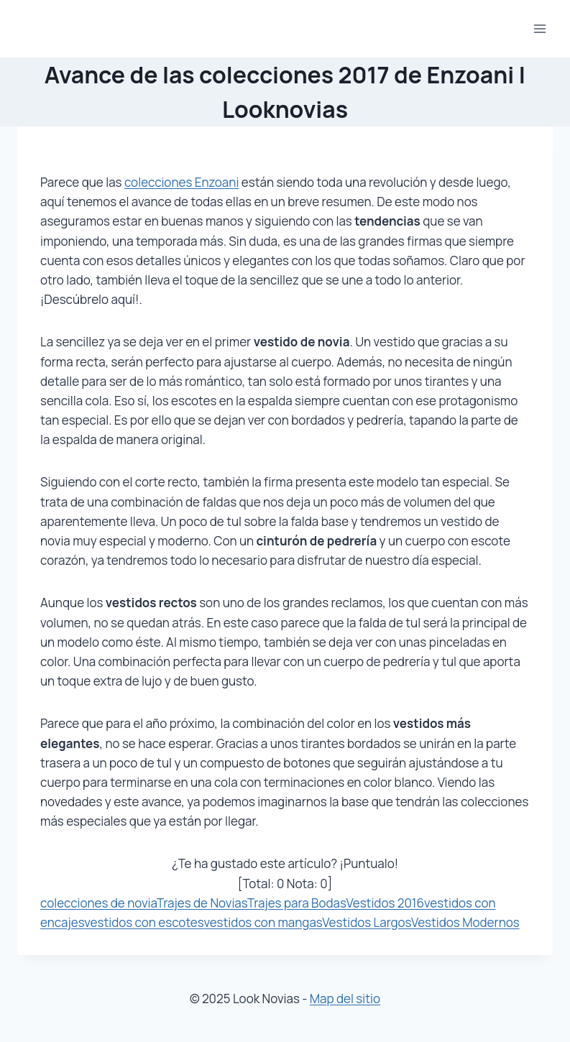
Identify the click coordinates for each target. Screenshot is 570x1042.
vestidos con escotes (143, 922)
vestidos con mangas (262, 922)
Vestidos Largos (366, 922)
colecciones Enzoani (181, 182)
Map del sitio (345, 998)
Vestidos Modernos (465, 922)
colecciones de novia (98, 903)
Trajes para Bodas (296, 903)
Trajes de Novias (202, 903)
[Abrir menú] (539, 28)
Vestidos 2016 (385, 903)
